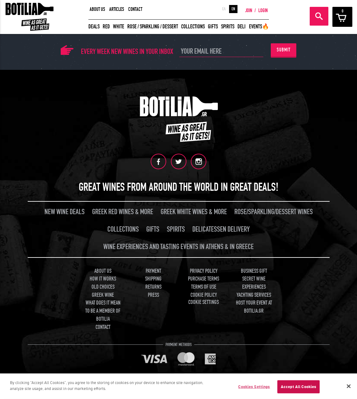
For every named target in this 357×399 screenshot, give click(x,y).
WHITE (118, 26)
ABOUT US (97, 9)
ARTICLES (116, 9)
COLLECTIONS (193, 26)
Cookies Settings (254, 388)
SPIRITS (227, 26)
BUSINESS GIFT (254, 270)
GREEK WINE (103, 294)
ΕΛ (224, 9)
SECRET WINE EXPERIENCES (254, 282)
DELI (241, 26)
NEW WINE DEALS (65, 211)
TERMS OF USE (203, 286)
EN (233, 9)
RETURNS (153, 286)
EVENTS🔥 (259, 26)
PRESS (153, 294)
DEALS (94, 26)
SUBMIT (283, 50)
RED (106, 26)
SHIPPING (153, 278)
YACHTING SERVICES (254, 294)
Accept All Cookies (298, 388)
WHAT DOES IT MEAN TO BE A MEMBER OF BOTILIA (102, 311)
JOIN (248, 10)
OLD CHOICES (103, 286)
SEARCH (319, 16)
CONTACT (135, 9)
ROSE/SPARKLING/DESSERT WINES (273, 211)
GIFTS (213, 26)
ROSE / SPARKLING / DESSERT (152, 26)
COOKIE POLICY (203, 294)
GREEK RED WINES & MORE (122, 211)
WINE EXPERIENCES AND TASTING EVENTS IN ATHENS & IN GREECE (178, 246)
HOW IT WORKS (103, 278)
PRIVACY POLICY (204, 270)
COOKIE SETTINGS (203, 302)
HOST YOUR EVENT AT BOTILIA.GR (254, 307)
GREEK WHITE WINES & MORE (194, 211)
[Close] (348, 388)
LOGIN (263, 10)
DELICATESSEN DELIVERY (221, 229)
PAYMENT (153, 270)
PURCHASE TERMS (203, 278)
